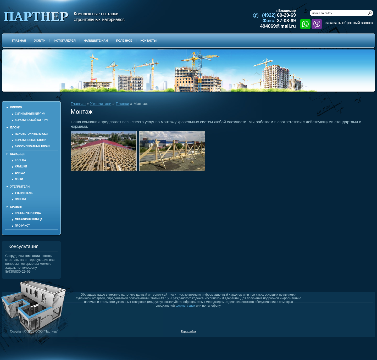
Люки (19, 179)
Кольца (20, 160)
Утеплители (101, 103)
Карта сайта (188, 331)
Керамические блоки (30, 140)
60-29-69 (279, 15)
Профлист (22, 225)
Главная (78, 103)
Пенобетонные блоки (31, 133)
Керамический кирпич (31, 120)
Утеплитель (23, 193)
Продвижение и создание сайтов (360, 331)
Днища (20, 172)
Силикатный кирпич (30, 113)
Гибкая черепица (28, 213)
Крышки (21, 166)
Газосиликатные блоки (32, 146)
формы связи (185, 305)
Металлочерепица (29, 219)
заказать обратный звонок (349, 22)
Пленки (20, 199)
